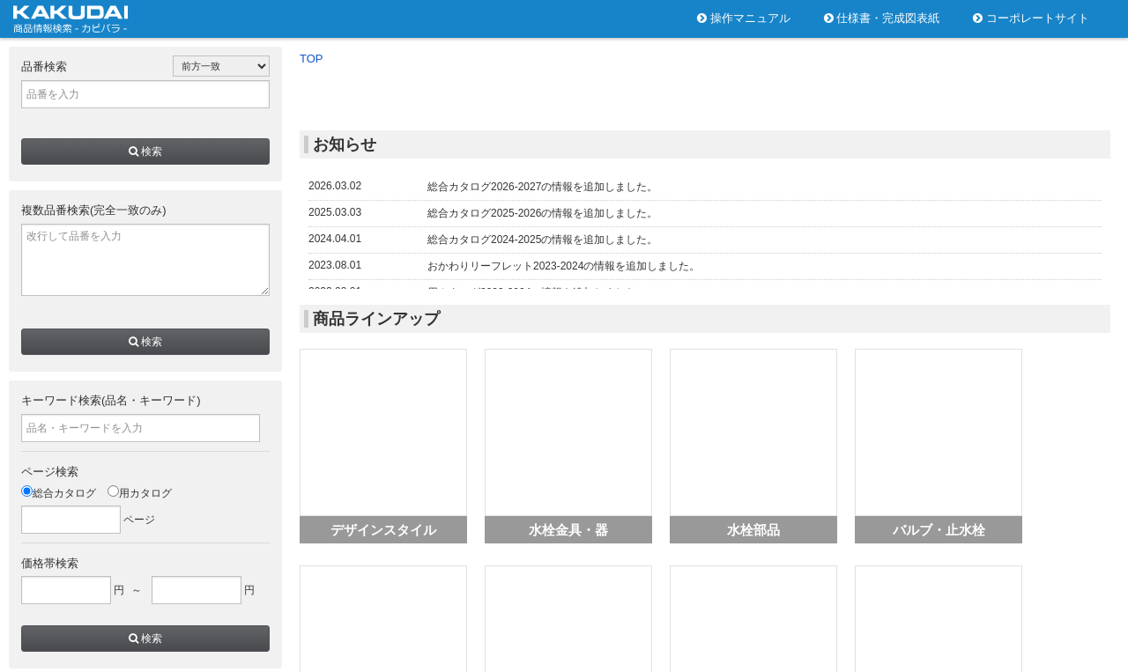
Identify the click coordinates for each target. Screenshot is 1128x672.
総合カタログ (58, 493)
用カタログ (140, 493)
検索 (145, 151)
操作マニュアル (743, 18)
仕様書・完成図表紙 (882, 18)
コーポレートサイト (1031, 18)
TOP (311, 58)
